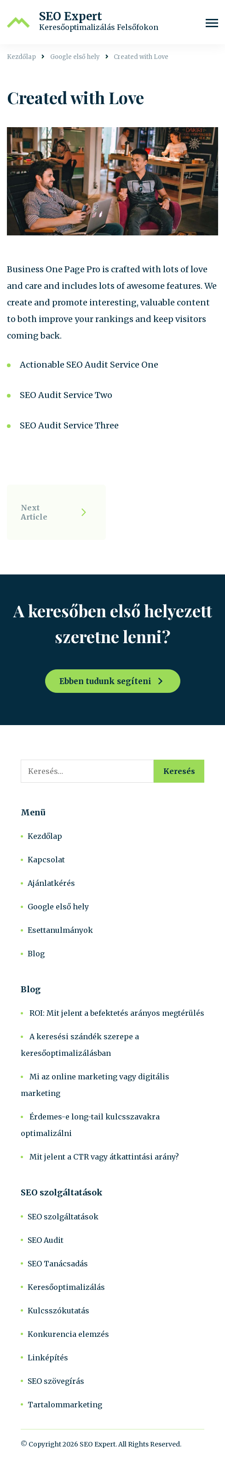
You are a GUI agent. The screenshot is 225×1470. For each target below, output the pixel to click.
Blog (36, 953)
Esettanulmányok (60, 930)
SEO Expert (70, 16)
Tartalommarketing (65, 1404)
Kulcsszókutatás (58, 1310)
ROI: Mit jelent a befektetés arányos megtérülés (116, 1013)
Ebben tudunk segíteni (105, 681)
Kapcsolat (46, 859)
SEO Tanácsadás (58, 1263)
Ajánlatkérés (51, 883)
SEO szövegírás (56, 1381)
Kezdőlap (45, 836)
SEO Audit (45, 1240)
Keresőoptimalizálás (66, 1287)
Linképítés (48, 1357)
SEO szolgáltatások (63, 1216)
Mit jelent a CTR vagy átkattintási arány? (104, 1156)
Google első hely (58, 906)
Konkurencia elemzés (68, 1334)
